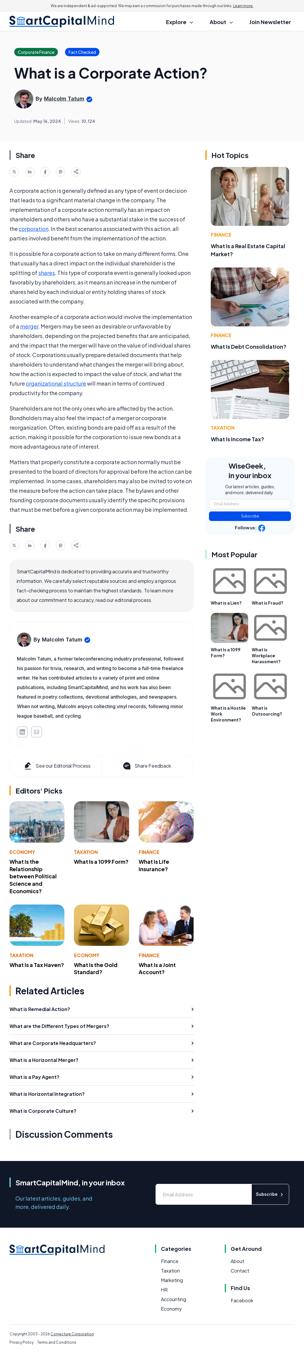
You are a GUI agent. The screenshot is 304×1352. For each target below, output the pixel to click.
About (237, 1261)
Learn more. (243, 6)
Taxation (86, 852)
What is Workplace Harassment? (266, 655)
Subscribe (250, 516)
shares (46, 272)
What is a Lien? (226, 602)
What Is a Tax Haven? (37, 964)
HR (164, 1290)
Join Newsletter (270, 21)
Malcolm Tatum (64, 99)
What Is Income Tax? (237, 439)
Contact (240, 1271)
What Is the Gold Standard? (96, 968)
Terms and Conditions (56, 1342)
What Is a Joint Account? (157, 968)
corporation (33, 228)
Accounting (173, 1299)
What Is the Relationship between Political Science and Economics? (33, 876)
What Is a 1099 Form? (101, 861)
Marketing (172, 1280)
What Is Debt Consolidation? (248, 346)
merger (29, 326)
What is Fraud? (267, 602)
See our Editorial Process (57, 766)
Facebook (242, 1300)
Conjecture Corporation (72, 1334)
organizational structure (56, 383)
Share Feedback (146, 766)
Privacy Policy (22, 1342)
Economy (22, 852)
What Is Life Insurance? (154, 865)
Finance (149, 852)
